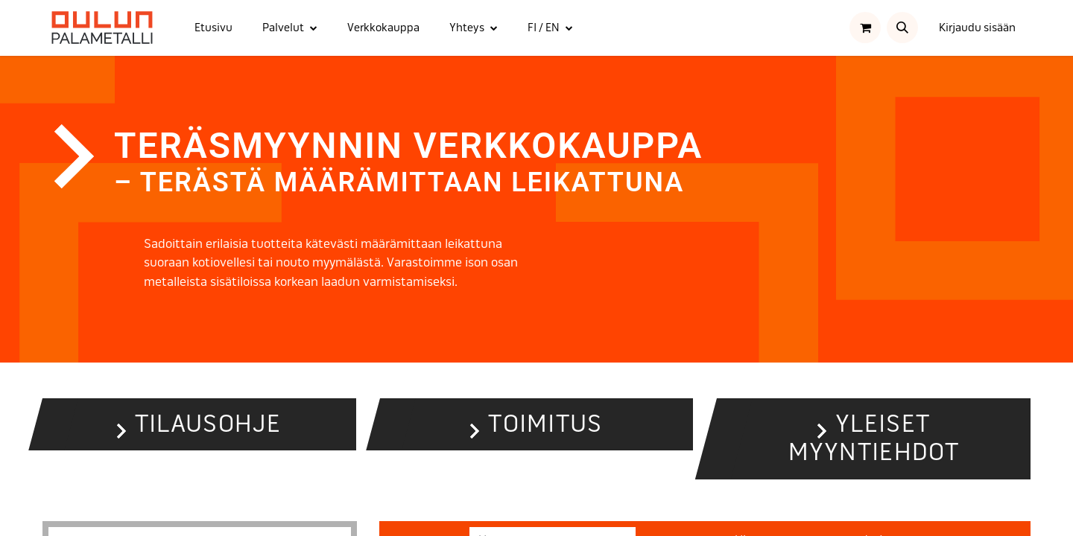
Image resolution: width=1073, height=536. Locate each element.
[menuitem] (213, 28)
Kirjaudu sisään (977, 27)
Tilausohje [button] (208, 424)
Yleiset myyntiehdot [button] (874, 438)
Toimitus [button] (545, 424)
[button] (902, 27)
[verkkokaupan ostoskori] (865, 27)
